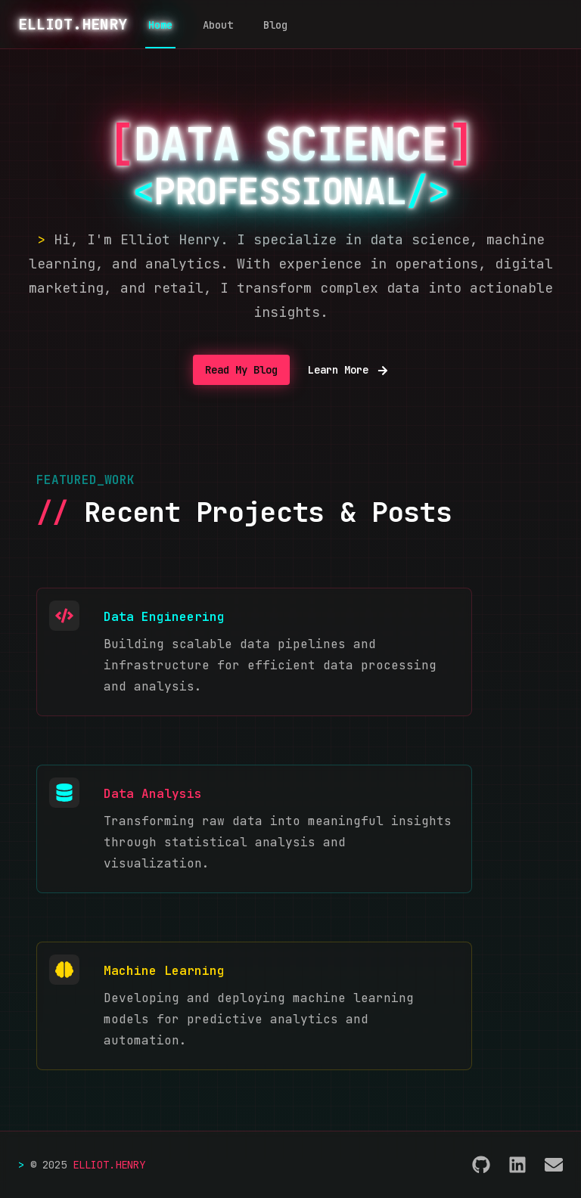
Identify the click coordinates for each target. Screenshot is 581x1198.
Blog (275, 25)
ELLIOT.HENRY (72, 24)
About (218, 25)
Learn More (348, 370)
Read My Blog (241, 370)
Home (160, 25)
